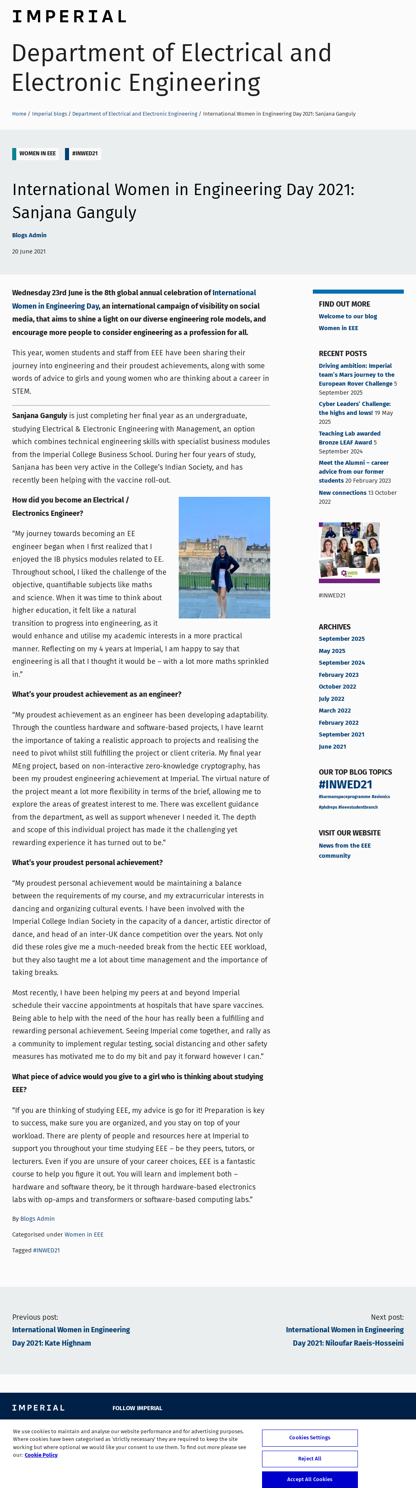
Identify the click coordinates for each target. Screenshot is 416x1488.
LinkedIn (172, 1425)
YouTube (154, 1425)
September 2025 (342, 639)
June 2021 (332, 747)
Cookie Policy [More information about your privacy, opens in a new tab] (41, 1462)
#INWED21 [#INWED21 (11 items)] (346, 785)
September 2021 (341, 735)
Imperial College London (69, 14)
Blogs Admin (29, 235)
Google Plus (191, 1425)
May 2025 (332, 651)
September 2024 (342, 663)
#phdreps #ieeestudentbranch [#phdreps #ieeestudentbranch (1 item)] (348, 807)
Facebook (118, 1425)
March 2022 (335, 711)
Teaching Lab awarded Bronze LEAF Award (350, 438)
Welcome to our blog (348, 317)
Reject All (309, 1465)
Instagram (209, 1425)
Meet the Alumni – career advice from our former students (354, 472)
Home (19, 114)
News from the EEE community (345, 851)
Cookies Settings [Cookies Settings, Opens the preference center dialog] (309, 1444)
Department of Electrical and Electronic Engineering (171, 67)
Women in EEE (38, 153)
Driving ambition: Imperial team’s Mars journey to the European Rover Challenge (356, 375)
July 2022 (331, 699)
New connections (342, 493)
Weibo (227, 1425)
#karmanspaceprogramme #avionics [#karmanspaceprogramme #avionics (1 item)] (354, 797)
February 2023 (339, 675)
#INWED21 (85, 153)
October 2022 (337, 687)
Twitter (136, 1425)
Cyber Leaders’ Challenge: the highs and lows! (355, 408)
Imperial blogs (49, 114)
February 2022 (339, 723)
